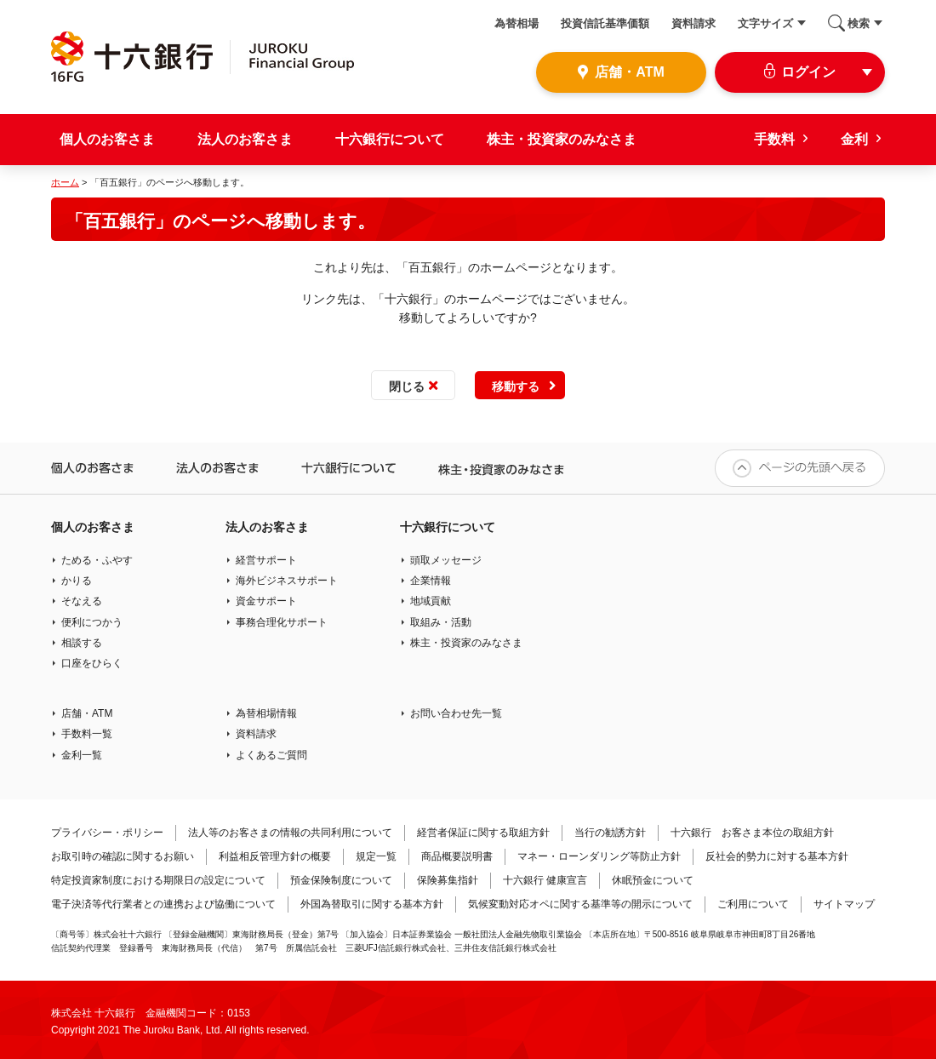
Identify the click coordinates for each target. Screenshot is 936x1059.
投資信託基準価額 (605, 23)
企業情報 (430, 581)
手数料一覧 (86, 734)
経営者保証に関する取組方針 (483, 833)
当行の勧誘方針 (610, 833)
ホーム (65, 182)
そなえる (81, 601)
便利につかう (92, 622)
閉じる (407, 386)
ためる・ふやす (97, 560)
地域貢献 (430, 601)
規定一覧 (376, 856)
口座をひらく (92, 663)
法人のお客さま (245, 139)
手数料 (774, 139)
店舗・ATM (86, 713)
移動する (515, 386)
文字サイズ (765, 23)
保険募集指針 (447, 880)
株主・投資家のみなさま (561, 139)
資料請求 (693, 23)
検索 (859, 23)
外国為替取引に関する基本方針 (371, 904)
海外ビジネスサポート (287, 581)
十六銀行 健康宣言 (545, 880)
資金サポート (266, 601)
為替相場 (516, 23)
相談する (81, 643)
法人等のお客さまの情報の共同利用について (290, 833)
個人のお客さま (107, 139)
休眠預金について (652, 880)
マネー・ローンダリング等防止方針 (599, 856)
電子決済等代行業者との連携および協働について (163, 904)
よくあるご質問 (271, 755)
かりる (76, 581)
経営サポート (266, 560)
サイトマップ (844, 904)
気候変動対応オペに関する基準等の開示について (580, 904)
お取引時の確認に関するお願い (122, 856)
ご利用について (753, 904)
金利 (854, 139)
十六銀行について (389, 139)
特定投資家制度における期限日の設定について (158, 880)
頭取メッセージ (446, 560)
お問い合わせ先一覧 (456, 713)
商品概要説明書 (457, 856)
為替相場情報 (266, 713)
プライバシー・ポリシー (107, 833)
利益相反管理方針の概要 (275, 856)
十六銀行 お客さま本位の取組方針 (752, 833)
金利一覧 (81, 755)
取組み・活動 (440, 622)
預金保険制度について (341, 880)
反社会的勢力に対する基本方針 (776, 856)
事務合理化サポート (282, 622)
